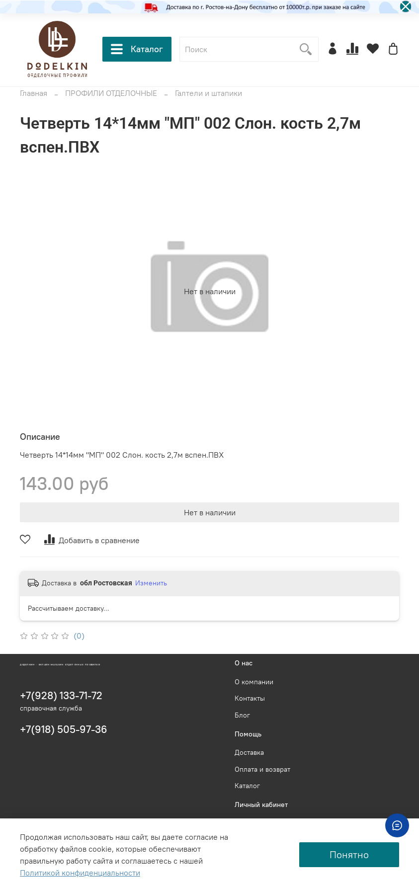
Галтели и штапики (208, 93)
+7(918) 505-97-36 (63, 729)
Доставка (249, 752)
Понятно (349, 854)
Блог (242, 715)
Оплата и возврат (262, 769)
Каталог (137, 49)
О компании (254, 681)
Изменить (151, 582)
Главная (33, 93)
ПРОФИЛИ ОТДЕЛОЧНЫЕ (111, 93)
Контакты (250, 698)
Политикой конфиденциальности (80, 873)
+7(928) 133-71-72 (61, 695)
